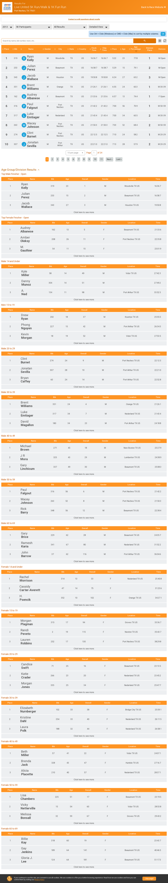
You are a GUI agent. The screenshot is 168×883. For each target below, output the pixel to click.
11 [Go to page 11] (101, 159)
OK (163, 34)
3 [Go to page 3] (57, 159)
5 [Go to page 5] (68, 159)
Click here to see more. (84, 212)
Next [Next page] (109, 159)
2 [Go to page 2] (52, 159)
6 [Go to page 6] (73, 159)
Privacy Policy (39, 880)
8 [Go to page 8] (84, 159)
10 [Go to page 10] (95, 159)
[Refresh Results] (165, 41)
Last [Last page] (119, 159)
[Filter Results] (160, 41)
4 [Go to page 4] (62, 159)
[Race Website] (8, 7)
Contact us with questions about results (84, 19)
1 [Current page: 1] (47, 159)
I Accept (149, 878)
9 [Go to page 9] (89, 159)
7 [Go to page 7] (78, 159)
